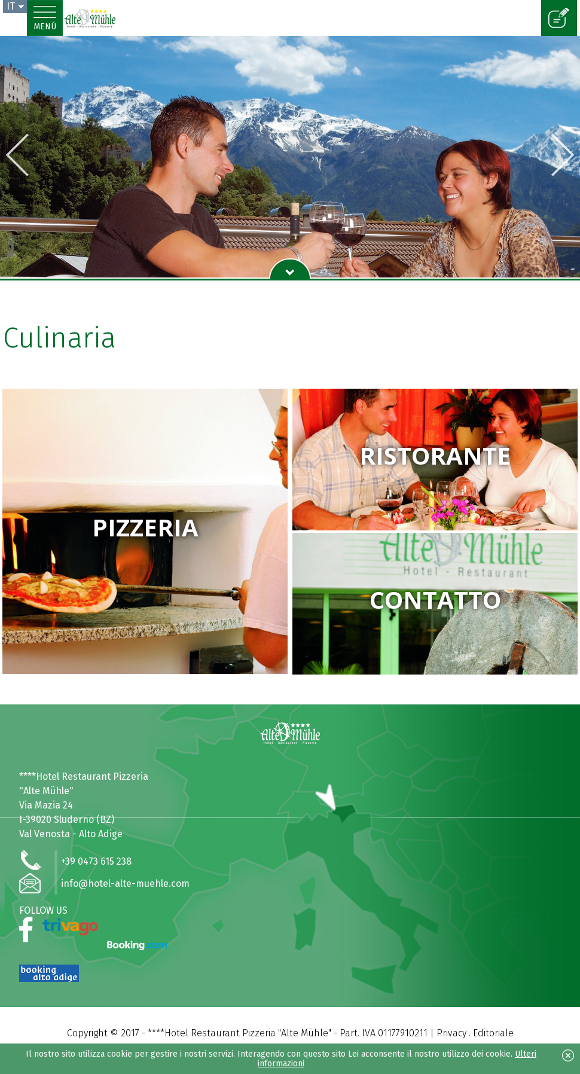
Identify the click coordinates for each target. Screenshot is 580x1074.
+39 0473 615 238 (96, 861)
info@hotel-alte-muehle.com (125, 883)
